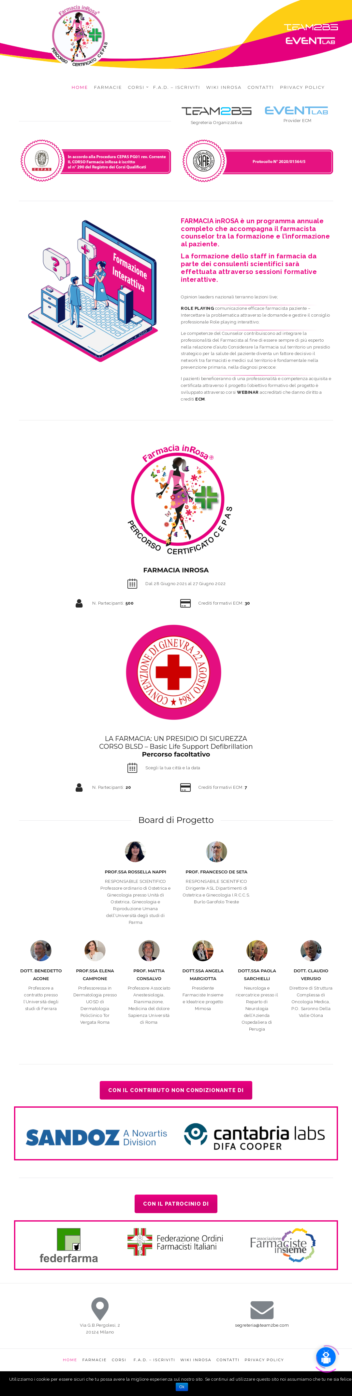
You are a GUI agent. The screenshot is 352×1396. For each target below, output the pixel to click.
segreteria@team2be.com (262, 1325)
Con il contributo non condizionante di (176, 1090)
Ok (181, 1387)
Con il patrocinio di (176, 1204)
